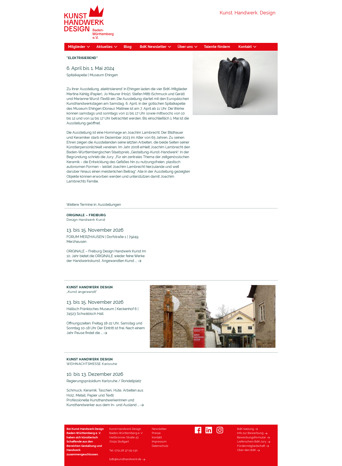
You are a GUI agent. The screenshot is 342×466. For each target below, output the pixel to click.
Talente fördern (217, 47)
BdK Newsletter (153, 47)
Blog (128, 47)
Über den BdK (246, 450)
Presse (156, 433)
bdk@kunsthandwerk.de (125, 459)
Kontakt (245, 47)
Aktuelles (104, 47)
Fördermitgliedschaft (251, 445)
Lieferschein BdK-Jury (251, 441)
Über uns (185, 47)
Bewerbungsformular (251, 437)
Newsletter (159, 429)
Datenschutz (160, 445)
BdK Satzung (245, 429)
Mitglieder (76, 47)
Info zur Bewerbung (250, 433)
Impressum (159, 441)
